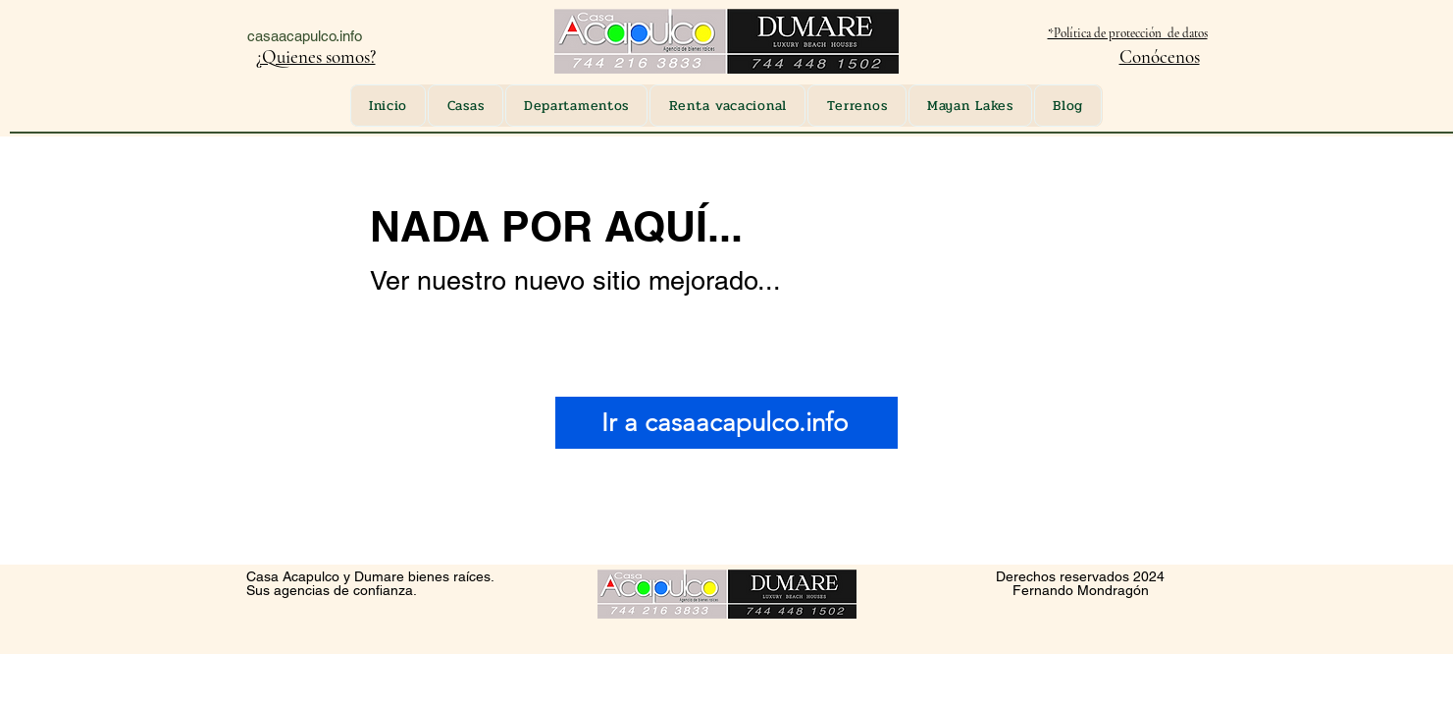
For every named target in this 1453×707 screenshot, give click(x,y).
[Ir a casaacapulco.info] (726, 423)
